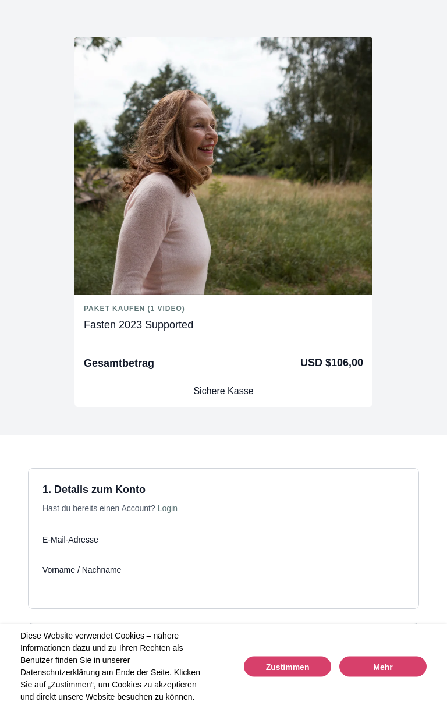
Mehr (382, 667)
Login (168, 508)
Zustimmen (288, 667)
